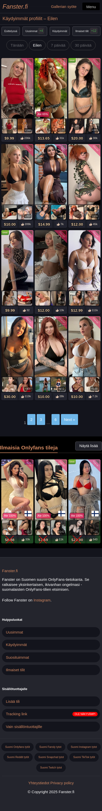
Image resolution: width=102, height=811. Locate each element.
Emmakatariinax (84, 365)
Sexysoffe (50, 193)
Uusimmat (35, 31)
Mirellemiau (17, 193)
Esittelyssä (10, 31)
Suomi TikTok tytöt (84, 757)
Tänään (16, 45)
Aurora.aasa (51, 279)
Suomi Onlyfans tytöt (17, 746)
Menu (91, 7)
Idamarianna (17, 279)
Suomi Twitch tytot (51, 767)
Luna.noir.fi (84, 508)
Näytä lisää (88, 446)
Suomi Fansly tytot (50, 746)
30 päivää (83, 45)
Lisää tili (13, 701)
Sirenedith (17, 107)
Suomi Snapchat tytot (51, 757)
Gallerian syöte (63, 6)
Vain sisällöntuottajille (24, 726)
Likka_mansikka (51, 508)
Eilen (37, 45)
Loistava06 (84, 107)
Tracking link (16, 714)
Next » (69, 419)
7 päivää (58, 45)
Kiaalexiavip (84, 193)
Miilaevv (84, 279)
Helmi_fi (17, 508)
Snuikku (50, 365)
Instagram (41, 600)
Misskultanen (17, 365)
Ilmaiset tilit (82, 31)
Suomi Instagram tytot (84, 746)
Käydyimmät (60, 31)
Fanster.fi (15, 6)
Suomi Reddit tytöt (18, 757)
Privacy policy (62, 783)
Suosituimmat (17, 657)
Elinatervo (51, 107)
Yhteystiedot (38, 783)
